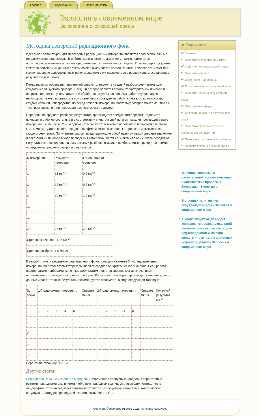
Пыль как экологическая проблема (208, 139)
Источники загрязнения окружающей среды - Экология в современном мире (206, 205)
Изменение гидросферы (201, 79)
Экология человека (197, 73)
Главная (35, 5)
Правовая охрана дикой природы (207, 146)
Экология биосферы (198, 106)
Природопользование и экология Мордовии (57, 379)
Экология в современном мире (205, 60)
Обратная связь (96, 5)
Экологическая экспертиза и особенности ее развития (202, 129)
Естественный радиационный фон (208, 86)
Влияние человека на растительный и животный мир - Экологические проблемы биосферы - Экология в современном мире (206, 182)
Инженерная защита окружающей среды (205, 116)
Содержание (63, 5)
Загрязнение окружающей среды (207, 66)
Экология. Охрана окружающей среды (204, 96)
